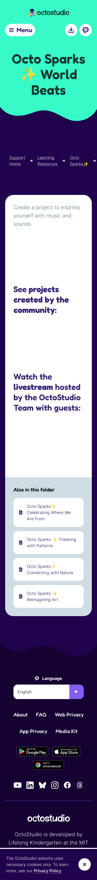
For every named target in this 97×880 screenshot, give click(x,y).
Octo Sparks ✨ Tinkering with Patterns (51, 542)
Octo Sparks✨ (79, 160)
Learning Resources (47, 160)
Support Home (17, 160)
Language (52, 678)
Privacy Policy (47, 870)
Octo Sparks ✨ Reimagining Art (42, 596)
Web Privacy (69, 715)
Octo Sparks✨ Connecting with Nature (50, 569)
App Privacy (33, 731)
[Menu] (20, 30)
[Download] (71, 30)
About (20, 715)
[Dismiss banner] (84, 864)
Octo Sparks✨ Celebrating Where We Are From (49, 512)
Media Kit (67, 731)
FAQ (41, 715)
